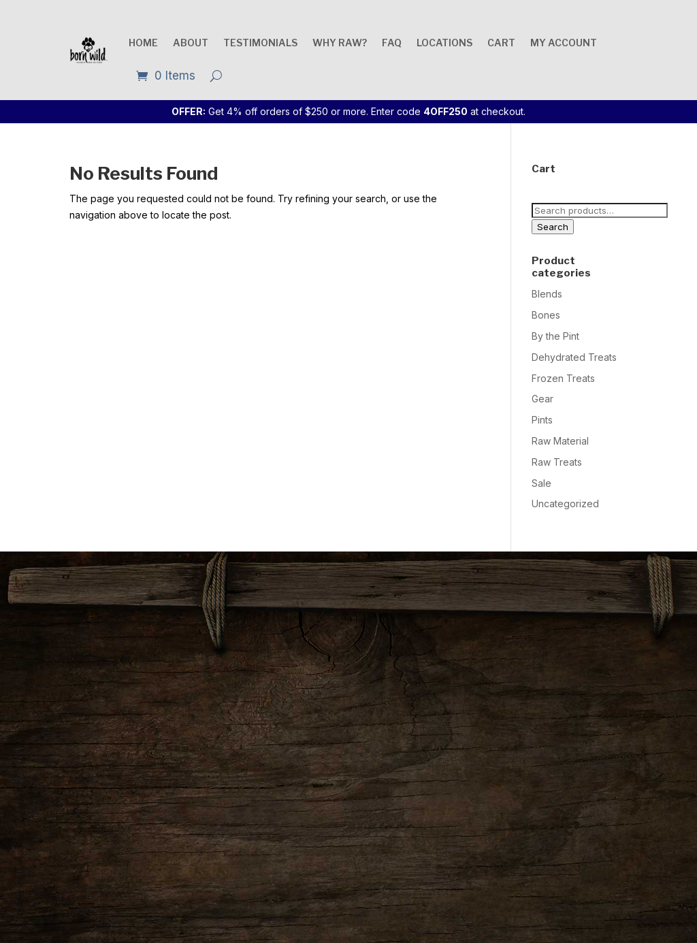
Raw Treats (557, 462)
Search (552, 226)
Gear (542, 398)
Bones (546, 315)
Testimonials (260, 42)
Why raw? (339, 42)
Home (143, 42)
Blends (547, 294)
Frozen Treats (563, 378)
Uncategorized (565, 503)
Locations (444, 42)
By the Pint (555, 336)
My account (563, 42)
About (190, 42)
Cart (501, 42)
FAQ (392, 42)
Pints (542, 420)
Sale (541, 483)
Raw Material (560, 441)
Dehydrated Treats (574, 357)
